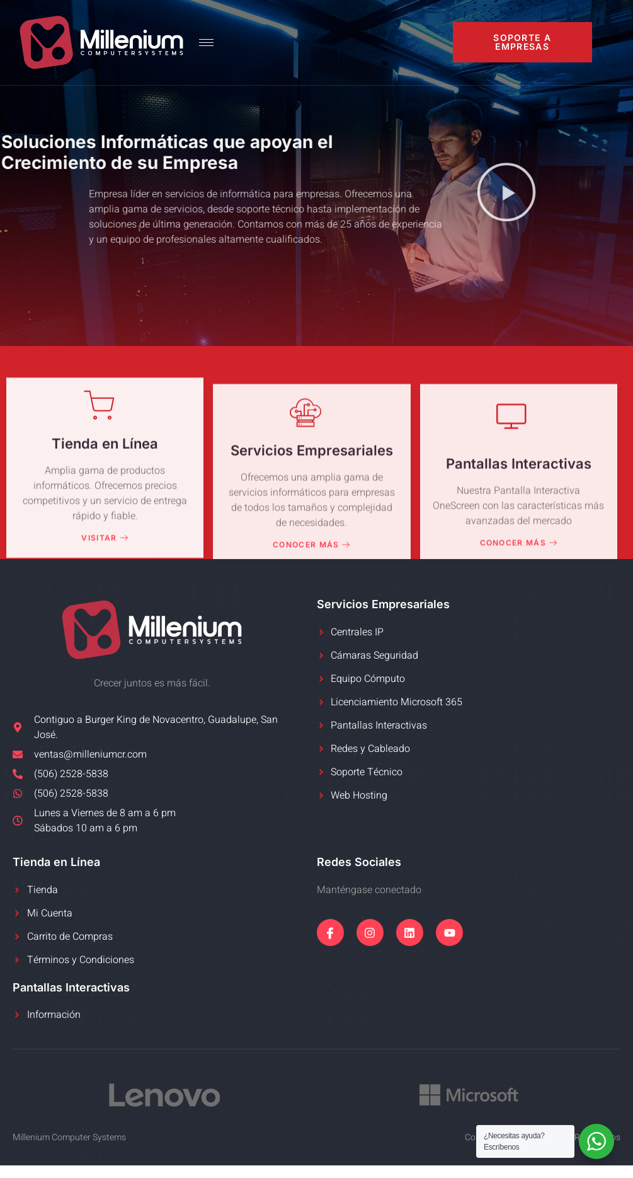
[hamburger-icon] (206, 42)
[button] (506, 193)
